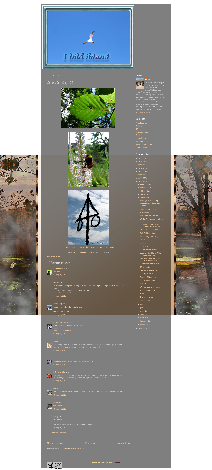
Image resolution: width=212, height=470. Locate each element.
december (144, 184)
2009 (140, 328)
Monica (56, 282)
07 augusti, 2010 (59, 275)
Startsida (90, 443)
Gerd (138, 135)
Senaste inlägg (55, 443)
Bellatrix (139, 126)
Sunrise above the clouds (149, 264)
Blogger (117, 463)
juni (142, 308)
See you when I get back (149, 270)
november (144, 188)
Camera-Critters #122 (148, 277)
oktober (143, 191)
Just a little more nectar (149, 216)
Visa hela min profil (143, 112)
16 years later (145, 267)
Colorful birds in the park (149, 233)
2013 (140, 171)
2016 (140, 162)
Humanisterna (141, 138)
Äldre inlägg (123, 443)
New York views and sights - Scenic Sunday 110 (150, 259)
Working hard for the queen (150, 287)
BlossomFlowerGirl (61, 322)
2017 (140, 158)
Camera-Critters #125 (148, 209)
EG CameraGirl (59, 372)
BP (54, 341)
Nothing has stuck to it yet (149, 201)
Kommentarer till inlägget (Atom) (72, 448)
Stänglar (143, 284)
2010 (140, 181)
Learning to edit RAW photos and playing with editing (151, 225)
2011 (140, 178)
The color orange (146, 297)
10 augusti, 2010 (59, 428)
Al (54, 358)
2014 (140, 168)
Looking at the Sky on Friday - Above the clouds (151, 254)
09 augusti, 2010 (59, 409)
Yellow (142, 294)
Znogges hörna (141, 147)
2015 (140, 165)
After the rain (145, 300)
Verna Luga (58, 304)
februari (143, 321)
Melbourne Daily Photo (62, 331)
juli (141, 304)
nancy (55, 417)
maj (142, 311)
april (142, 314)
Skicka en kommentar (59, 433)
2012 (140, 175)
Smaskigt (143, 240)
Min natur (139, 141)
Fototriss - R (144, 246)
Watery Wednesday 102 (149, 230)
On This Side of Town (61, 312)
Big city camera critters (148, 250)
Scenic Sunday (78, 252)
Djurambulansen (142, 132)
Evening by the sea (147, 274)
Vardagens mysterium (144, 144)
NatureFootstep (59, 402)
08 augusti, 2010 (59, 395)
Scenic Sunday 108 (147, 280)
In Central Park (145, 243)
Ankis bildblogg (141, 123)
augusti (143, 198)
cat (54, 388)
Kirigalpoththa (59, 268)
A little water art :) (146, 212)
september (144, 194)
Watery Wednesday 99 (148, 290)
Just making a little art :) (149, 237)
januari (143, 324)
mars (142, 318)
